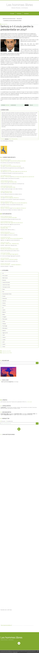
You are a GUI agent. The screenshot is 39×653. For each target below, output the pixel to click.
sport (3, 342)
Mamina (4, 312)
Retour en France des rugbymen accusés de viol (16, 171)
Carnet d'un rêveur (6, 284)
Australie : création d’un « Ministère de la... (10, 243)
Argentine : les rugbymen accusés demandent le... (16, 202)
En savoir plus (15, 652)
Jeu (3, 307)
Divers (3, 289)
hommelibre (3, 187)
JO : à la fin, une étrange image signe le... (10, 254)
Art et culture (5, 275)
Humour (4, 305)
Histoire (4, 303)
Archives (19, 13)
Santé (3, 335)
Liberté (3, 310)
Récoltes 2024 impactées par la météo (9, 248)
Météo (3, 314)
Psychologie (4, 325)
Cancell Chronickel (6, 282)
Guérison (4, 300)
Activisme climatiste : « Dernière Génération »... (11, 264)
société (3, 339)
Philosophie (4, 319)
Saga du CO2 (5, 332)
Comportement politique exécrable (18, 160)
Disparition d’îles (13, 181)
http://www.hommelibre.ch (6, 625)
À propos (26, 13)
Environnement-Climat (6, 294)
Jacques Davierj (4, 160)
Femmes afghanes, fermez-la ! (12, 197)
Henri (2, 166)
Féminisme (4, 298)
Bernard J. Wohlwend (5, 176)
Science (3, 337)
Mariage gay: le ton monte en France (9, 18)
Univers (3, 344)
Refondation (4, 328)
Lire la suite (29, 401)
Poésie (3, 321)
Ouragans (4, 316)
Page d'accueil (19, 18)
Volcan (3, 346)
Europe (3, 296)
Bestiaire (4, 280)
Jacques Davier (4, 181)
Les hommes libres (19, 4)
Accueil (12, 13)
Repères (4, 330)
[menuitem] (12, 13)
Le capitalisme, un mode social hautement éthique (12, 20)
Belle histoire (5, 277)
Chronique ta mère (6, 287)
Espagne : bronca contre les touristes (9, 259)
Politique (4, 323)
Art (3, 273)
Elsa (3, 291)
